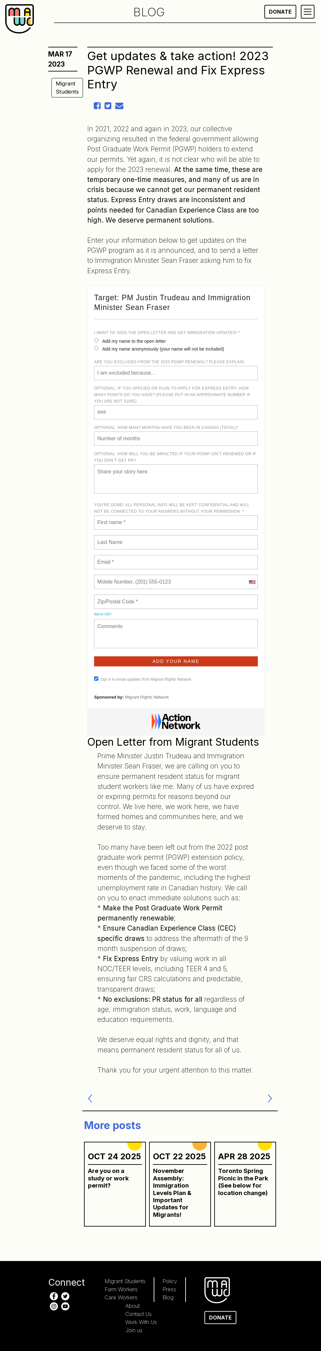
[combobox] (252, 582)
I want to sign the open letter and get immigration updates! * (167, 332)
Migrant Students (67, 87)
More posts (112, 1125)
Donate (280, 11)
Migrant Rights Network (147, 697)
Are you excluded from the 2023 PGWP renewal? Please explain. (169, 362)
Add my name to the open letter (130, 341)
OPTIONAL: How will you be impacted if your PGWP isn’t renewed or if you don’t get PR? (175, 457)
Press (169, 1289)
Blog (168, 1297)
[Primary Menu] (307, 12)
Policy (169, 1281)
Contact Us (138, 1314)
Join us (134, 1330)
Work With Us (141, 1322)
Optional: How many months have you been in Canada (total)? (166, 427)
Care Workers (121, 1297)
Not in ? (102, 614)
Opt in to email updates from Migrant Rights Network (142, 679)
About (132, 1306)
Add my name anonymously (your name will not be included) (159, 349)
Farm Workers (121, 1289)
